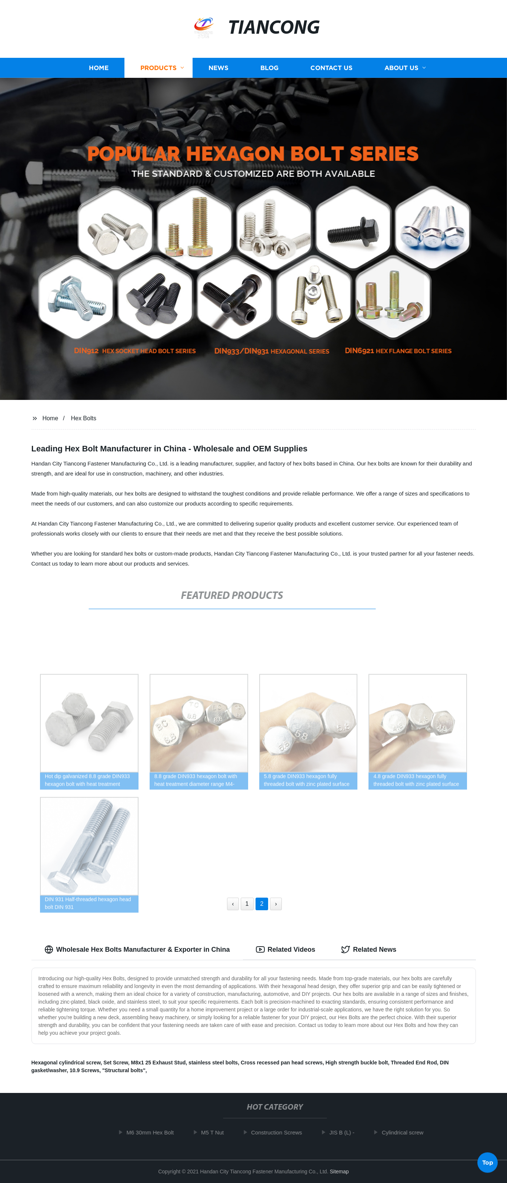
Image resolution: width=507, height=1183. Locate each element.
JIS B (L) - (345, 1132)
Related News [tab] (368, 949)
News (219, 67)
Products (158, 67)
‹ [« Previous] (233, 904)
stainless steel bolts (213, 1063)
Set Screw (115, 1063)
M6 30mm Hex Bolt (153, 1132)
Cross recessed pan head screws (282, 1063)
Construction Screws (279, 1132)
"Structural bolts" (124, 1070)
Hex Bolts (83, 418)
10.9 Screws (84, 1070)
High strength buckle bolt (357, 1063)
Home (99, 67)
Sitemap (339, 1171)
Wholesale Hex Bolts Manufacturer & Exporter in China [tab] (137, 949)
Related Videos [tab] (286, 949)
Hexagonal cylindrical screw (66, 1063)
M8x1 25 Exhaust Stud (158, 1063)
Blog (269, 67)
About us (401, 67)
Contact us (331, 67)
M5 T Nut (215, 1132)
